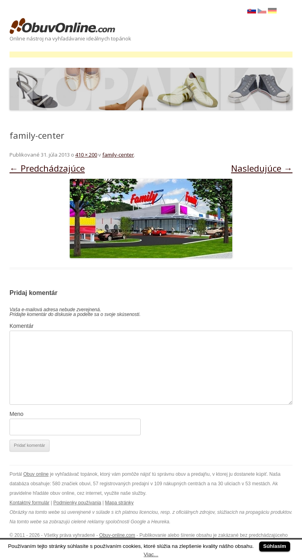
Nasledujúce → (261, 168)
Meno (16, 414)
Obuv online (36, 474)
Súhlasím (274, 546)
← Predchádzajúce (47, 168)
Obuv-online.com (117, 535)
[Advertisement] (154, 54)
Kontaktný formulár (30, 502)
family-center (118, 154)
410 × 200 (86, 154)
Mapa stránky (119, 502)
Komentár (22, 326)
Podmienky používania (77, 502)
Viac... (151, 554)
